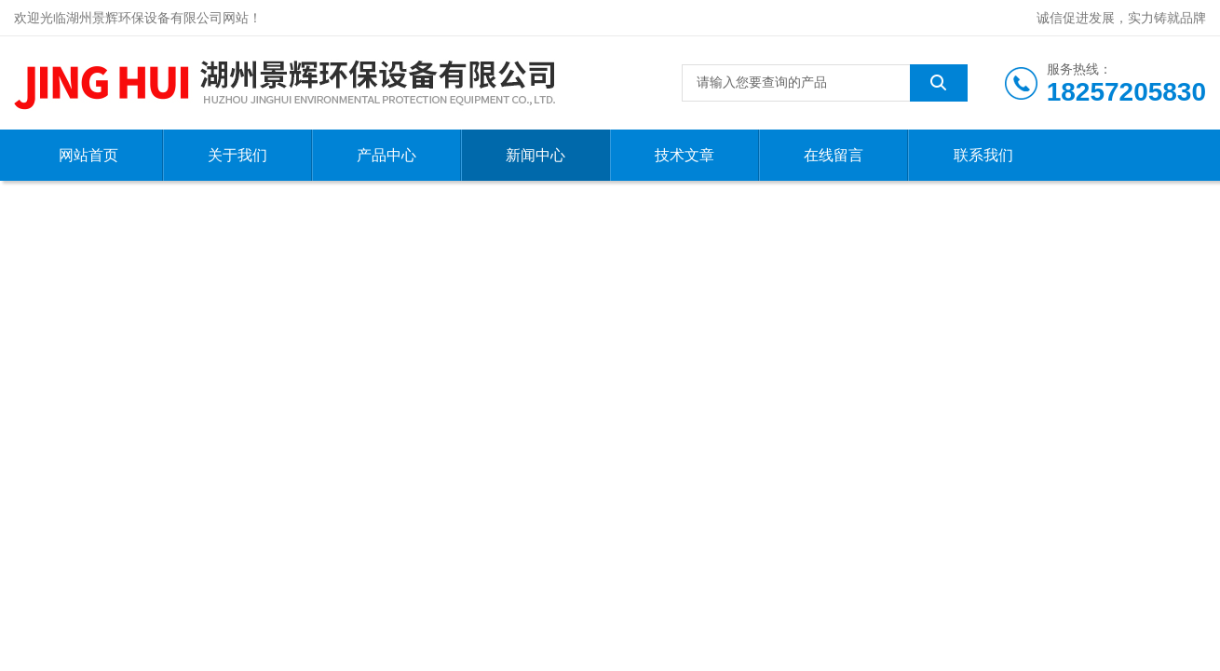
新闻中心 (535, 155)
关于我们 (237, 155)
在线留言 (833, 155)
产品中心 (386, 155)
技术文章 (684, 155)
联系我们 (983, 155)
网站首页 (88, 155)
